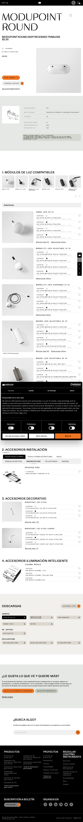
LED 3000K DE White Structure (49, 230)
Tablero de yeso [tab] (33, 461)
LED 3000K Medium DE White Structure (52, 267)
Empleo (66, 784)
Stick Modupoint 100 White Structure (41, 508)
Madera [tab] (65, 461)
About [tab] (72, 390)
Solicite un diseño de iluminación (18, 691)
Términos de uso (8, 819)
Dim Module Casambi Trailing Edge (39, 575)
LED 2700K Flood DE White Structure (51, 339)
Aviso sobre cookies (27, 817)
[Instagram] (45, 804)
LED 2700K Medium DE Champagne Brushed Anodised (56, 377)
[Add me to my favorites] (70, 15)
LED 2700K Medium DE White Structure (52, 254)
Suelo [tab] (59, 457)
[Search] (73, 3)
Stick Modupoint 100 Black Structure (41, 513)
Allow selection (41, 436)
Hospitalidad (48, 767)
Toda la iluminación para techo (11, 786)
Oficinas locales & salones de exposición (70, 773)
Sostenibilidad (68, 778)
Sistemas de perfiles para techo (12, 778)
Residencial (47, 760)
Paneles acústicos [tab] (13, 461)
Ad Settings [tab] (51, 390)
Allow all (68, 436)
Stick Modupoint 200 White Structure (41, 517)
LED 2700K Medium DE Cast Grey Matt (51, 364)
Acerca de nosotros (64, 818)
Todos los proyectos (47, 777)
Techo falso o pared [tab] (14, 457)
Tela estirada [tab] (51, 461)
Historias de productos (9, 756)
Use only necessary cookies (15, 436)
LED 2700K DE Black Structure (49, 224)
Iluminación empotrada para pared (32, 763)
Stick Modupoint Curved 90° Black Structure (44, 539)
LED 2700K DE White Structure (49, 218)
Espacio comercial (50, 770)
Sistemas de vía (10, 783)
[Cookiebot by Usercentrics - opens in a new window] (72, 384)
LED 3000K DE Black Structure (49, 237)
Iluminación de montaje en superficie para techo (12, 762)
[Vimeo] (61, 804)
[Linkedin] (56, 804)
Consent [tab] (11, 390)
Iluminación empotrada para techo (13, 767)
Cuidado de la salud (51, 773)
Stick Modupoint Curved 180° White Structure (44, 544)
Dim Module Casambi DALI (35, 580)
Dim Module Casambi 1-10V (36, 570)
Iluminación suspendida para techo (10, 773)
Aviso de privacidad (9, 817)
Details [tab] (31, 390)
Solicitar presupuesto (46, 691)
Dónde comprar (7, 697)
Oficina (46, 764)
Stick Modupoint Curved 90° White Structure (44, 534)
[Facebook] (50, 804)
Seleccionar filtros (58, 242)
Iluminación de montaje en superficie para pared (32, 757)
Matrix (4, 56)
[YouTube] (66, 804)
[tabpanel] (41, 473)
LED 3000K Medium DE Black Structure (52, 273)
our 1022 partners (15, 401)
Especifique (9, 205)
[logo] (39, 2)
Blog (65, 781)
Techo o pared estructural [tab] (40, 457)
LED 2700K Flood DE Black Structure (51, 346)
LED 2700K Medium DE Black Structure (52, 260)
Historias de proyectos (48, 756)
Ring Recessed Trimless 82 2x (37, 473)
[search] (78, 732)
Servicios (66, 761)
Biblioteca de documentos (68, 768)
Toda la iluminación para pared (30, 767)
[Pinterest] (71, 804)
